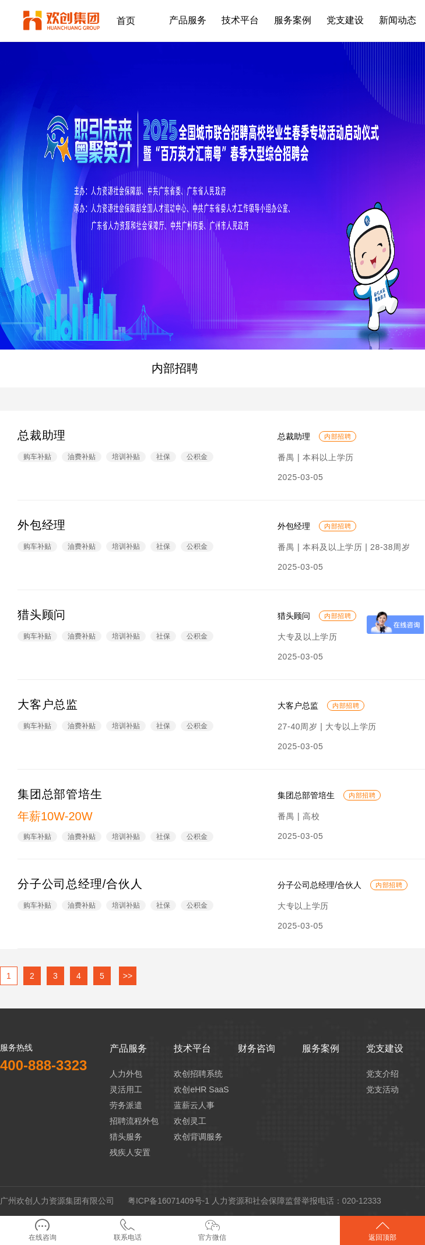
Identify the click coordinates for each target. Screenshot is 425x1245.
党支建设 (384, 1048)
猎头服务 (126, 1136)
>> (127, 976)
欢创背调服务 (198, 1136)
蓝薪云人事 (194, 1105)
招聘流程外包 (134, 1121)
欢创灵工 (190, 1121)
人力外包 (126, 1073)
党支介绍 (382, 1073)
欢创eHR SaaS (201, 1089)
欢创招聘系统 (198, 1073)
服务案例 (320, 1048)
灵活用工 (126, 1089)
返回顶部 (382, 1230)
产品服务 (128, 1048)
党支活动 (382, 1089)
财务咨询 (256, 1048)
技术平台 (192, 1048)
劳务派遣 (126, 1105)
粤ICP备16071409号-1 (168, 1200)
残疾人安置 (130, 1152)
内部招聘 (175, 368)
